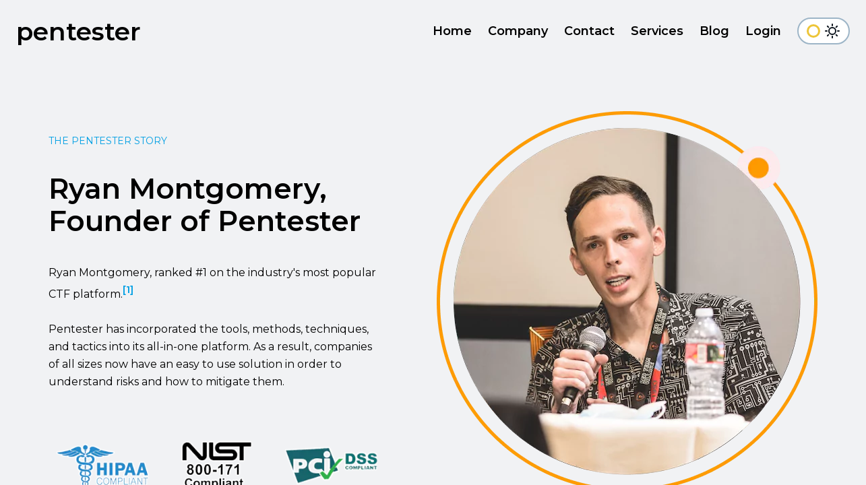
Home (452, 31)
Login (763, 31)
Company (518, 31)
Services (657, 31)
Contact (589, 31)
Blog (714, 31)
